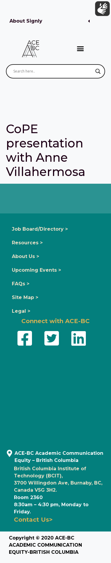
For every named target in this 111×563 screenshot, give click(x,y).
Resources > (27, 243)
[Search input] (52, 71)
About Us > (25, 256)
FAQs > (20, 284)
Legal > (21, 311)
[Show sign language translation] (102, 8)
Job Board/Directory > (40, 229)
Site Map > (25, 297)
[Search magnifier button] (98, 71)
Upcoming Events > (36, 270)
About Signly (25, 21)
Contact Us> (33, 519)
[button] (49, 21)
